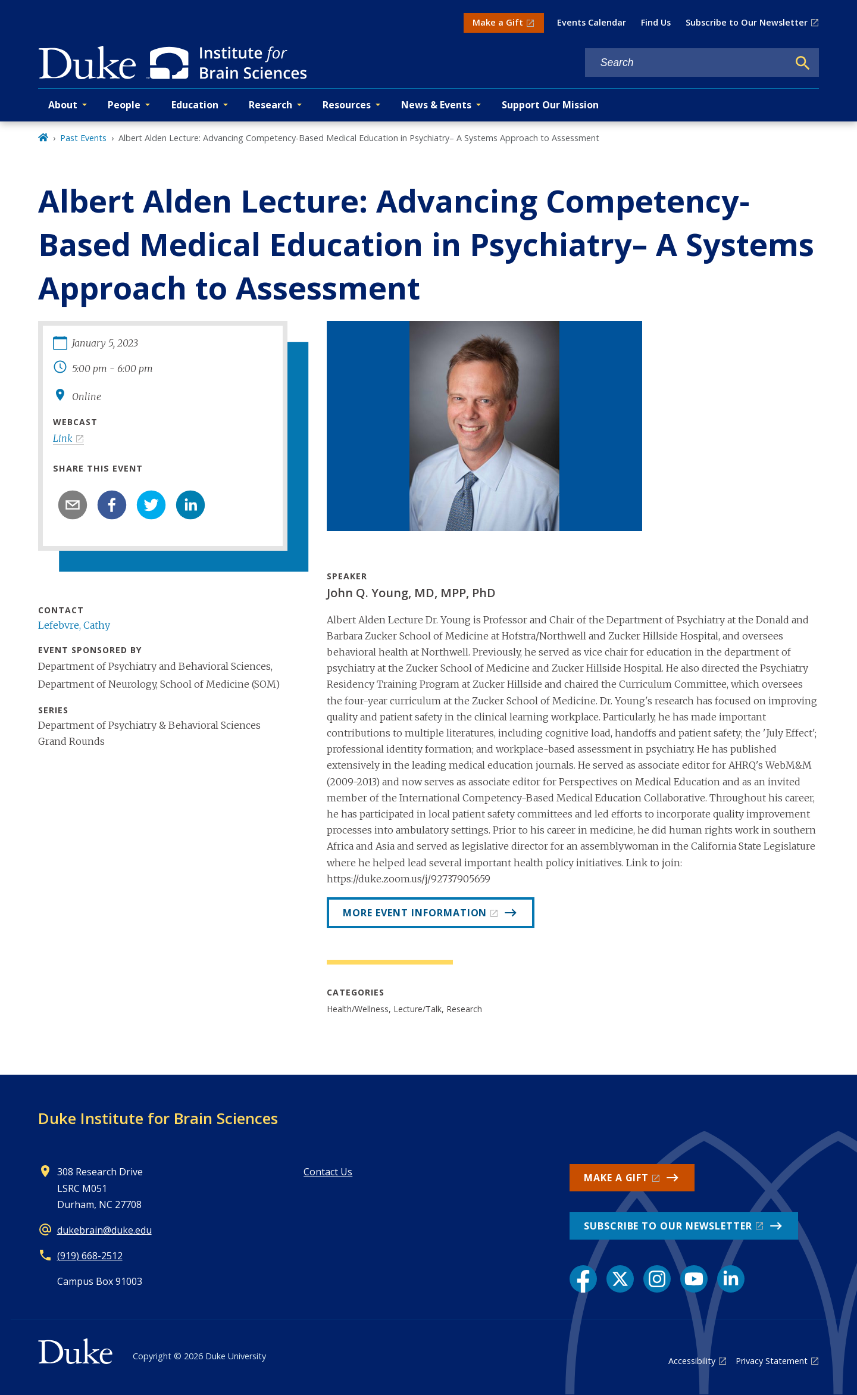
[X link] (620, 1279)
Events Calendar (591, 22)
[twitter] (151, 505)
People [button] (124, 104)
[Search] (802, 63)
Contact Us (328, 1171)
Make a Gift (498, 22)
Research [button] (270, 104)
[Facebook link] (583, 1279)
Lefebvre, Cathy (74, 625)
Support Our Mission (550, 104)
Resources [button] (347, 104)
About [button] (62, 104)
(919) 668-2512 (90, 1255)
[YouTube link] (694, 1279)
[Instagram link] (657, 1279)
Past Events (83, 137)
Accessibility (691, 1360)
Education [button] (194, 104)
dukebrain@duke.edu (104, 1230)
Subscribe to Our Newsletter (747, 22)
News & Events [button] (436, 104)
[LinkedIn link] (731, 1279)
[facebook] (112, 505)
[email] (72, 505)
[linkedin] (190, 505)
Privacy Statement (772, 1360)
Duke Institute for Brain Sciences (158, 1118)
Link (63, 438)
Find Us (656, 22)
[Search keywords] (687, 63)
